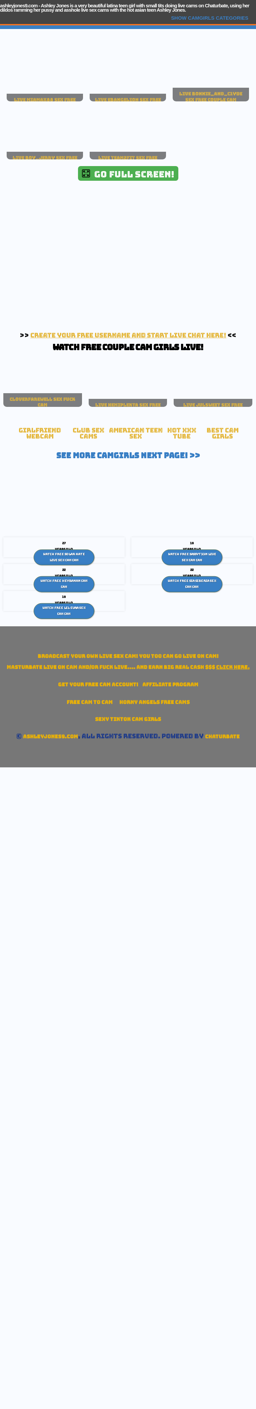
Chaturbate (222, 736)
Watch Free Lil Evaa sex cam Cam (64, 611)
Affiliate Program (170, 684)
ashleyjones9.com (19, 5)
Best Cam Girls (223, 433)
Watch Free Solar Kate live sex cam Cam (64, 557)
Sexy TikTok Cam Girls (128, 719)
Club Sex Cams (88, 433)
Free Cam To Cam (90, 702)
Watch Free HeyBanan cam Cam (64, 584)
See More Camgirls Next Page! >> (128, 456)
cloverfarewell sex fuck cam (42, 402)
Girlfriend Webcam (40, 433)
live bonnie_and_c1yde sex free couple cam (210, 97)
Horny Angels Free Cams (154, 702)
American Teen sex (136, 433)
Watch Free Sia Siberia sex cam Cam (192, 584)
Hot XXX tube (181, 433)
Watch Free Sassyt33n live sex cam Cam (192, 557)
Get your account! (98, 684)
